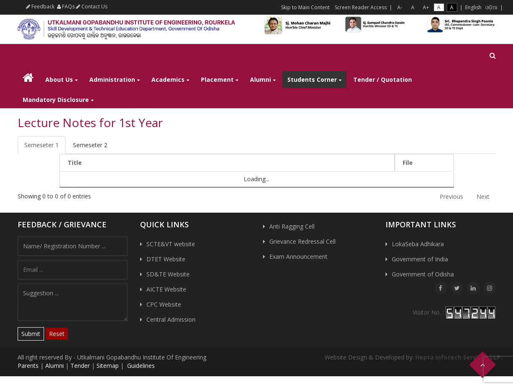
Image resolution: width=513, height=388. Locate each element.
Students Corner (312, 79)
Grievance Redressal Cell (302, 241)
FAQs (66, 6)
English (473, 7)
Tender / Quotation (382, 79)
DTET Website (165, 259)
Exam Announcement (298, 256)
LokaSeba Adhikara (418, 244)
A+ (426, 7)
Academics (168, 79)
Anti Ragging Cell (292, 226)
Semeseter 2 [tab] (90, 145)
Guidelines (140, 366)
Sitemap (107, 366)
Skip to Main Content (305, 7)
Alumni (260, 79)
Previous (451, 197)
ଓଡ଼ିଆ (491, 7)
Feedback (40, 6)
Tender (80, 366)
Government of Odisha (423, 274)
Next (483, 197)
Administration (112, 79)
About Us (59, 79)
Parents (28, 366)
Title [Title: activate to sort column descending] (75, 163)
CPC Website (163, 304)
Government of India (420, 259)
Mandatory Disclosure (56, 100)
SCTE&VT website (170, 244)
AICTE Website (166, 289)
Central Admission (170, 319)
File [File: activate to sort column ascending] (408, 163)
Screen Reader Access (361, 7)
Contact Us (91, 6)
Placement (217, 79)
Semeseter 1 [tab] (41, 145)
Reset (57, 334)
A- (399, 7)
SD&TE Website (168, 274)
